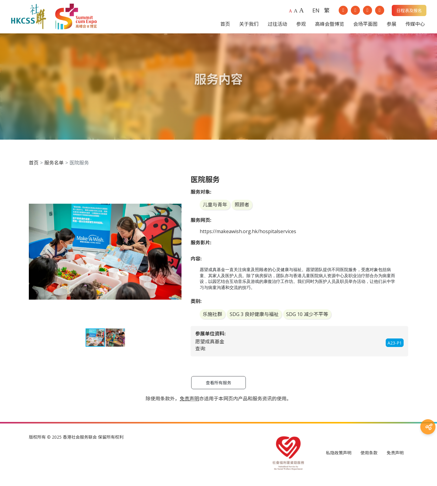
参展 (391, 25)
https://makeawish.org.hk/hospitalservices (248, 234)
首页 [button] (225, 25)
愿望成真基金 (209, 344)
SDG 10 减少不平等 (307, 317)
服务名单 (54, 165)
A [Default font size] (290, 12)
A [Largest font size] (301, 11)
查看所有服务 (218, 386)
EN (316, 11)
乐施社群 (212, 317)
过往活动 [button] (277, 25)
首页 (34, 165)
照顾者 (242, 207)
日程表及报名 (409, 12)
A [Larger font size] (296, 12)
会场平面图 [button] (365, 25)
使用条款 (369, 455)
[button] (176, 184)
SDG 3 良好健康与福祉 (254, 317)
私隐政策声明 (338, 455)
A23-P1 (395, 345)
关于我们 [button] (249, 25)
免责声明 (395, 455)
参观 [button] (301, 25)
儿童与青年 (215, 207)
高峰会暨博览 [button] (329, 25)
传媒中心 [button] (415, 25)
